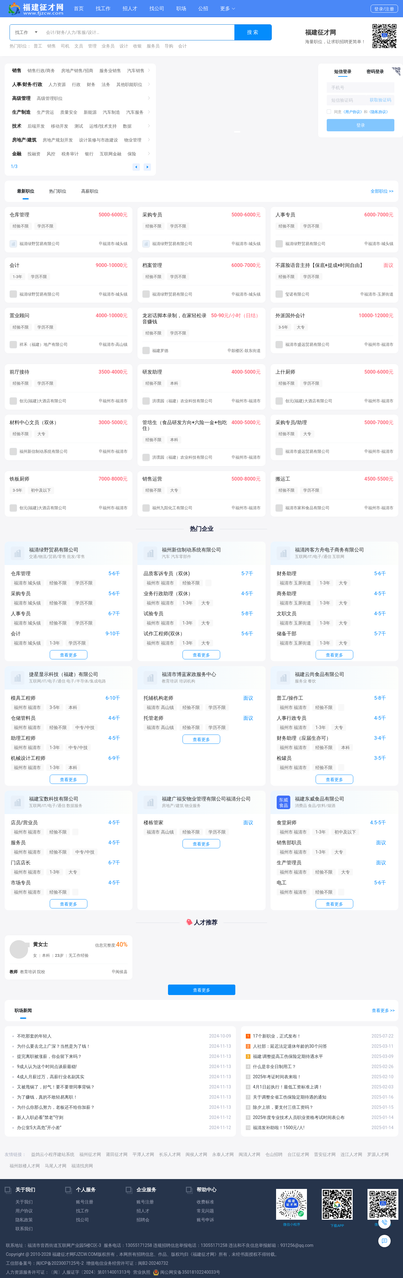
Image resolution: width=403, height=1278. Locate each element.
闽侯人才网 (196, 1154)
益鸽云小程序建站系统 (52, 1154)
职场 (181, 8)
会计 (182, 45)
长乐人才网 (170, 1154)
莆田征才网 (117, 1154)
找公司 (156, 8)
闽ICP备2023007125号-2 (60, 1263)
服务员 (153, 45)
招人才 (130, 8)
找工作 (103, 8)
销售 (51, 45)
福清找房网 (82, 1165)
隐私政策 (24, 1219)
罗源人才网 (378, 1154)
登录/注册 (384, 8)
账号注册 (84, 1201)
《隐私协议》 (378, 112)
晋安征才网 (325, 1154)
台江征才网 (298, 1154)
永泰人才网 (223, 1154)
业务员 (108, 45)
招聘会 (142, 1219)
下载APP (337, 1226)
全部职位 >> (382, 191)
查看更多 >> (383, 1010)
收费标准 (205, 1201)
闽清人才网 (249, 1154)
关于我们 (24, 1201)
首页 (79, 8)
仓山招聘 (274, 1154)
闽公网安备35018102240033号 (186, 1272)
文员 (78, 45)
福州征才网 (90, 1154)
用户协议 (24, 1210)
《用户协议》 (353, 112)
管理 (92, 45)
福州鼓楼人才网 (25, 1165)
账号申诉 (205, 1219)
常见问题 (205, 1210)
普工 (38, 45)
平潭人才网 (143, 1154)
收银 (137, 45)
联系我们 (24, 1228)
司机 (65, 45)
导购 (169, 45)
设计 (124, 45)
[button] (228, 8)
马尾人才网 (55, 1165)
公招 (203, 8)
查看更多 (201, 990)
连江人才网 (351, 1154)
